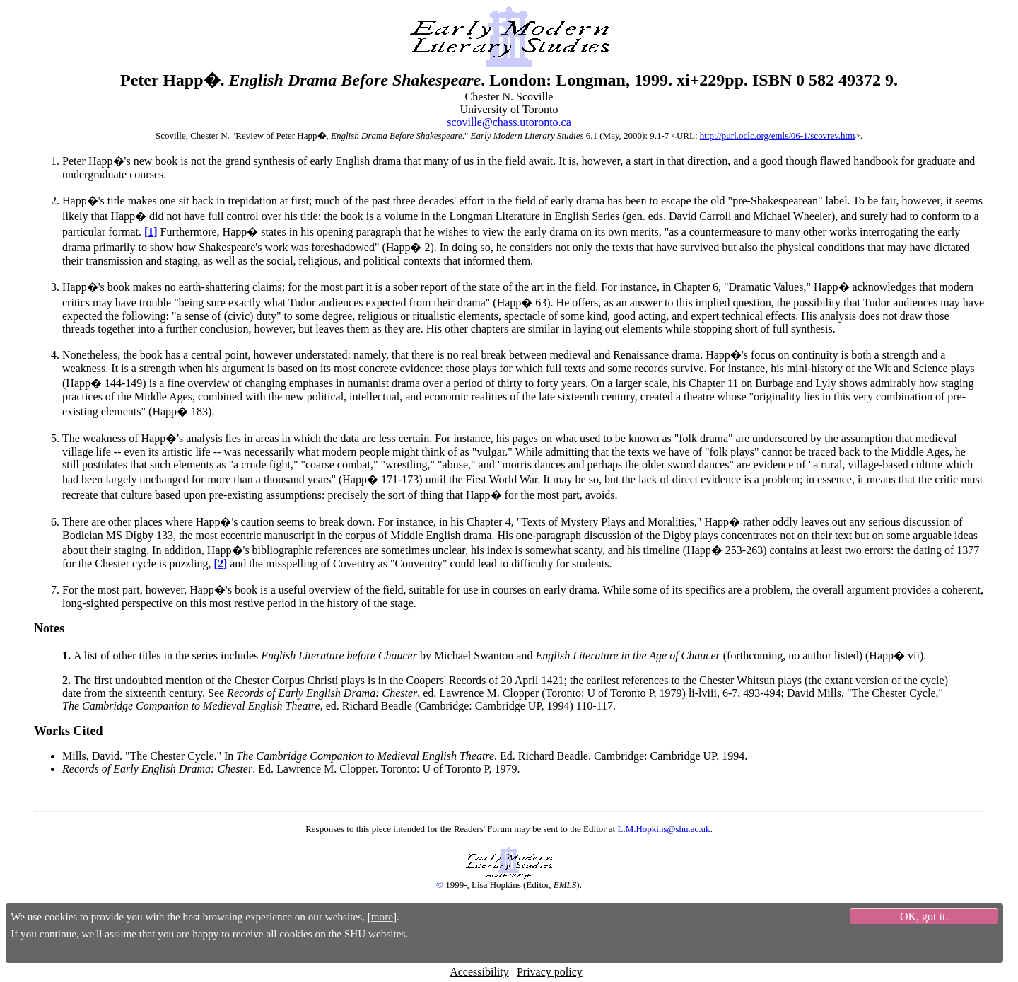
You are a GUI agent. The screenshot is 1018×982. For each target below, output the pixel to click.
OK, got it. (924, 917)
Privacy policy (550, 972)
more (382, 917)
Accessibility (479, 972)
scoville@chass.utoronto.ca (509, 122)
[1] (151, 232)
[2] (221, 564)
